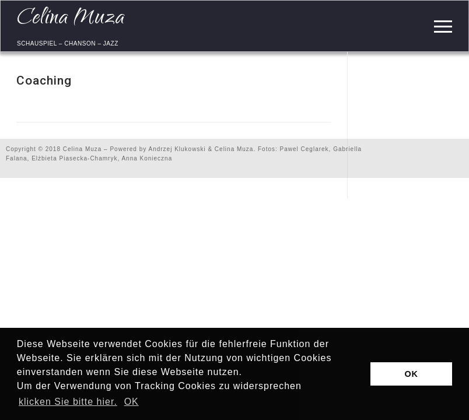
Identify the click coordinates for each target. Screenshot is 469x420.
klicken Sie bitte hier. (68, 402)
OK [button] (131, 402)
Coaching (44, 81)
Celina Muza (71, 19)
